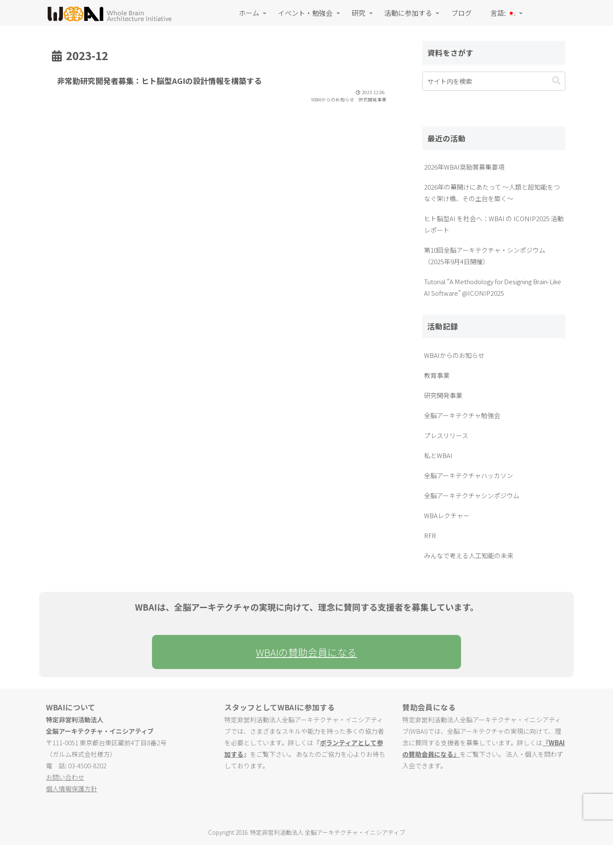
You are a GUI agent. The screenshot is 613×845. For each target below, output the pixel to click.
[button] (556, 81)
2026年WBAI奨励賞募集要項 (464, 166)
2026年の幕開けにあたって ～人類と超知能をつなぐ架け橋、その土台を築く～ (492, 192)
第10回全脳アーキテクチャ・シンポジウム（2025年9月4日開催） (484, 255)
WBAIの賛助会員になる (306, 652)
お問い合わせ (65, 777)
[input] (493, 81)
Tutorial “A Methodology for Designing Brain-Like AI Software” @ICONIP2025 (492, 287)
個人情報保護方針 (71, 788)
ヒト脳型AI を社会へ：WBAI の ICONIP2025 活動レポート (494, 224)
